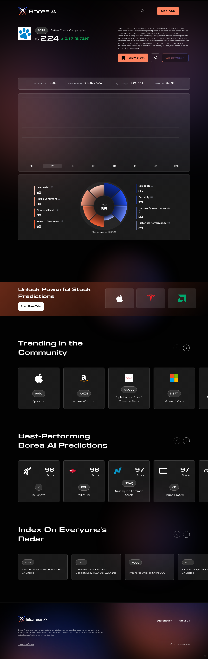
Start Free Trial (31, 306)
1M (73, 166)
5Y (156, 166)
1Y (135, 166)
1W (52, 166)
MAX (176, 166)
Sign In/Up (168, 10)
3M (93, 166)
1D (32, 166)
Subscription (164, 620)
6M (114, 166)
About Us (184, 620)
